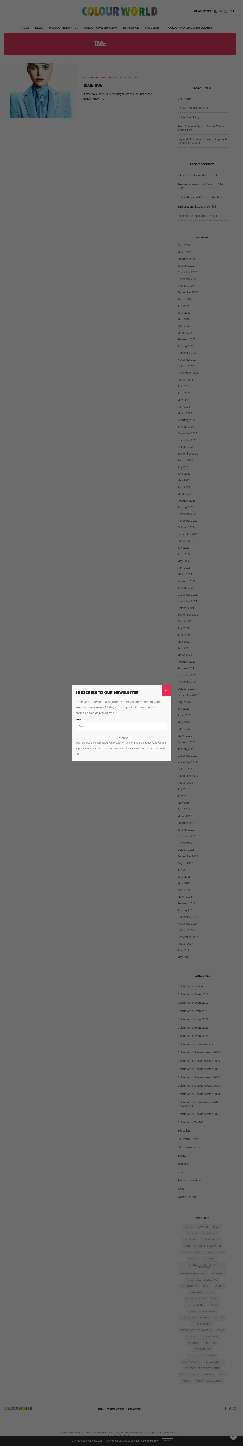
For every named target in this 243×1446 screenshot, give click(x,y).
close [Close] (166, 690)
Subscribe (121, 738)
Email (78, 719)
